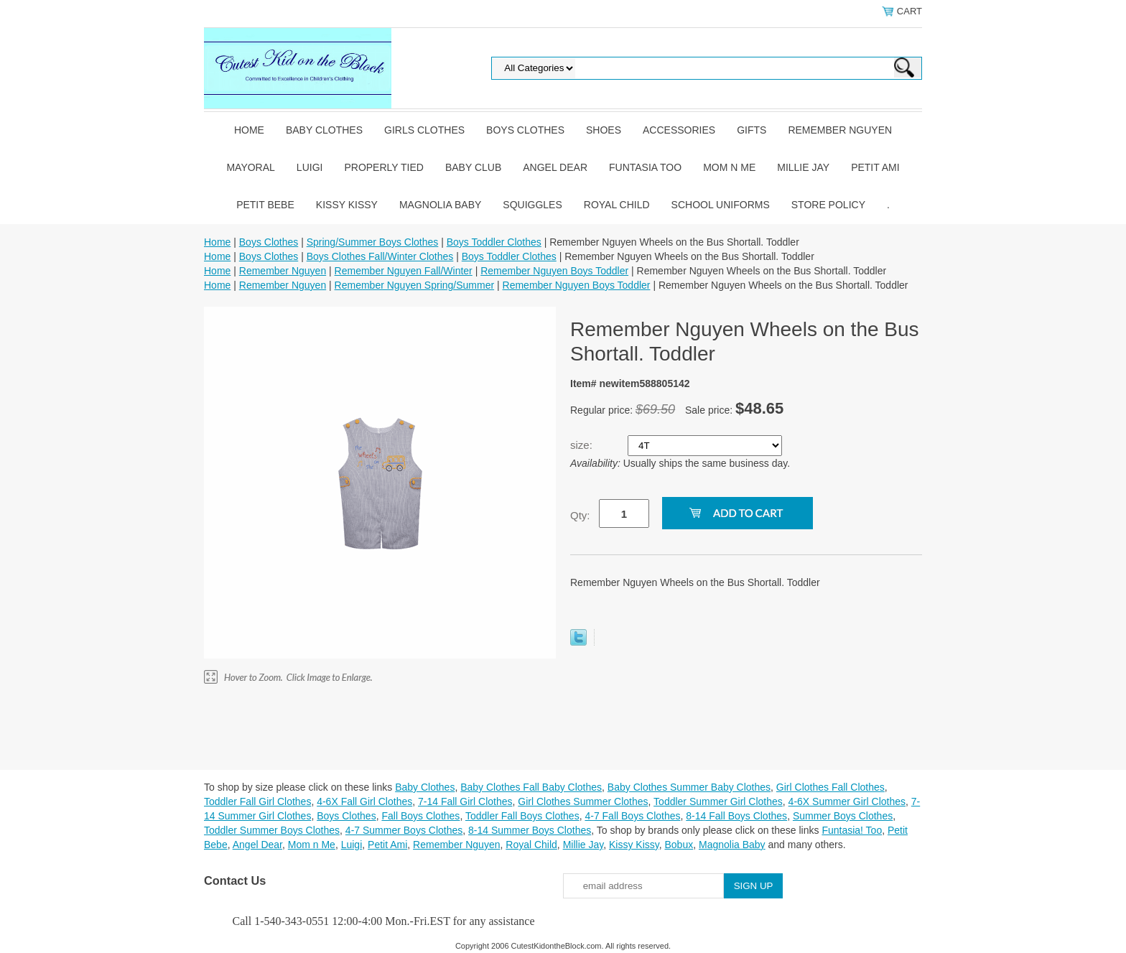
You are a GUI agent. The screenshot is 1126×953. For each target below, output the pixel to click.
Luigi (310, 167)
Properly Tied (383, 167)
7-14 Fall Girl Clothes (465, 801)
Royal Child (617, 204)
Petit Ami (875, 167)
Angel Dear (555, 167)
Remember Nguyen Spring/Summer (415, 285)
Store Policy (828, 204)
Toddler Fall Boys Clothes (522, 816)
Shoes (603, 130)
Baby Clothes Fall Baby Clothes (531, 787)
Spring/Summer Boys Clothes (373, 242)
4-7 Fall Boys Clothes (632, 816)
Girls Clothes (424, 130)
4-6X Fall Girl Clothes (364, 801)
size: (582, 445)
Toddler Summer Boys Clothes (272, 830)
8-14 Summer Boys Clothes (529, 830)
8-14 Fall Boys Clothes (736, 816)
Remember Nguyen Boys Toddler (554, 270)
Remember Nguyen (840, 130)
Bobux (678, 844)
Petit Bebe (265, 204)
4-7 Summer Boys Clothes (403, 830)
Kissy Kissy (347, 204)
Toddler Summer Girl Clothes (718, 801)
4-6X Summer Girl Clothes (847, 801)
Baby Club (473, 167)
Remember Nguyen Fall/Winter (404, 270)
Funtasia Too (645, 167)
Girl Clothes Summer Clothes (583, 801)
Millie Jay (803, 167)
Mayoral (250, 167)
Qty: (580, 515)
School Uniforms (720, 204)
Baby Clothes (324, 130)
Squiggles (532, 204)
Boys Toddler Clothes (494, 242)
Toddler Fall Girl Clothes (257, 801)
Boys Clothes (525, 130)
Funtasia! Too (852, 830)
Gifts (751, 130)
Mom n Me (729, 167)
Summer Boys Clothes (843, 816)
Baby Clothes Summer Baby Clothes (689, 787)
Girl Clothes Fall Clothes (830, 787)
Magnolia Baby (440, 204)
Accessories (679, 130)
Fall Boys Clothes (420, 816)
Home (249, 130)
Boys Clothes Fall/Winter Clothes (380, 256)
